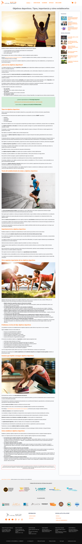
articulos (8, 479)
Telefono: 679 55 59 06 (59, 532)
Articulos (51, 2)
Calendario (44, 2)
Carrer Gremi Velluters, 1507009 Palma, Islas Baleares (73, 530)
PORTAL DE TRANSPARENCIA (61, 520)
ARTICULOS (31, 518)
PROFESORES (58, 518)
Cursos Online (36, 2)
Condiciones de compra (72, 541)
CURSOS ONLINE (32, 516)
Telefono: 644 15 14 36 (19, 532)
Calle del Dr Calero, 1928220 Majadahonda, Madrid (47, 530)
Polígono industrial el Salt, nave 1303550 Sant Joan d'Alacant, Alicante (34, 531)
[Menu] (72, 3)
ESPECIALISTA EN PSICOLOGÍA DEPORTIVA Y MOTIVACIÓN (28, 102)
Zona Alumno (58, 2)
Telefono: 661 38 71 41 (72, 531)
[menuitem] (29, 2)
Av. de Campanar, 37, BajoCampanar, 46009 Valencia (6, 530)
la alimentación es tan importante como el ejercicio (17, 408)
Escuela (29, 2)
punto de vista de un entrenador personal (13, 57)
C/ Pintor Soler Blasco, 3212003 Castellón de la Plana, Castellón (20, 530)
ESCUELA (57, 516)
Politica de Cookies (52, 541)
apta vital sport (4, 479)
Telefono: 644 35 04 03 (32, 533)
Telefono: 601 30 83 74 (6, 531)
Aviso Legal (62, 541)
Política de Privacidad (41, 541)
